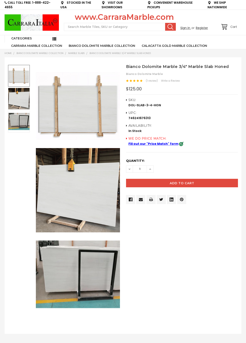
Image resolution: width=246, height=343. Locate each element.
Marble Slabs (76, 53)
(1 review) (152, 81)
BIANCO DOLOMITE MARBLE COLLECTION (102, 46)
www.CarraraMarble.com (124, 17)
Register (202, 28)
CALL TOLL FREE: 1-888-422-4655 (27, 5)
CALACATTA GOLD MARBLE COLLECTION (174, 46)
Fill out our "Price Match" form (153, 144)
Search (170, 26)
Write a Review (170, 81)
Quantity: (135, 161)
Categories (21, 38)
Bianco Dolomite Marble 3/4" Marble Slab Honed (120, 53)
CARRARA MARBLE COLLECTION (36, 46)
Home (8, 53)
